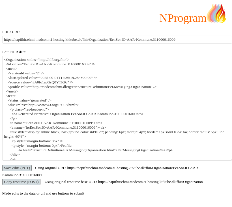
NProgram (183, 18)
